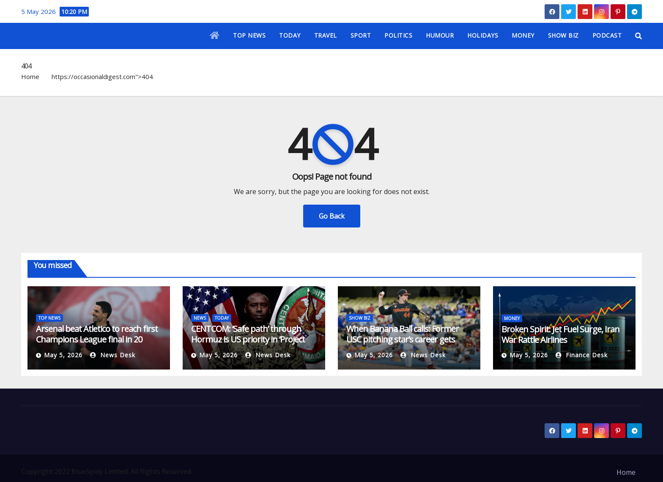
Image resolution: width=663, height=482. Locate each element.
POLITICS (398, 35)
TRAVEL (325, 35)
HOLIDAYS (482, 35)
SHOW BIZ (563, 35)
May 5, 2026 (63, 355)
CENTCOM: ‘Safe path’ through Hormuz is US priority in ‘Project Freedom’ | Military (248, 339)
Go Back (332, 216)
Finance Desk (582, 355)
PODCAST (607, 35)
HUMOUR (440, 35)
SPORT (361, 35)
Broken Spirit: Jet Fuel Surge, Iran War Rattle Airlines (560, 334)
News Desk (112, 355)
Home (30, 76)
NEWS (200, 318)
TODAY (290, 35)
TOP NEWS (249, 35)
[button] (638, 36)
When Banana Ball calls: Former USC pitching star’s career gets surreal (402, 339)
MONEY (523, 35)
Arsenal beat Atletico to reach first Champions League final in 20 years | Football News (97, 339)
